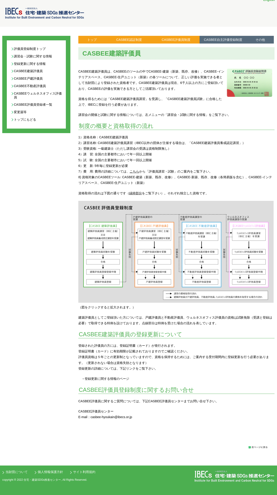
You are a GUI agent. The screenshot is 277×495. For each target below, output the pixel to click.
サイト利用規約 (84, 472)
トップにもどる (25, 119)
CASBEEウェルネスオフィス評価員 (38, 95)
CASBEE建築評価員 (28, 71)
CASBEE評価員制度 (176, 39)
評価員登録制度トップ (30, 49)
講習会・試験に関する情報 (33, 56)
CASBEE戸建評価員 (28, 78)
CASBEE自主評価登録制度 (223, 39)
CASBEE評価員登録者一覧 (33, 104)
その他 (260, 39)
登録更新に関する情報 (30, 64)
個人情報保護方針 (50, 472)
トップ (92, 39)
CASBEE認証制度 (129, 39)
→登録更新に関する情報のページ (105, 378)
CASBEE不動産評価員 (30, 86)
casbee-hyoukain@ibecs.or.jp (111, 417)
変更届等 (20, 112)
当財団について (16, 472)
